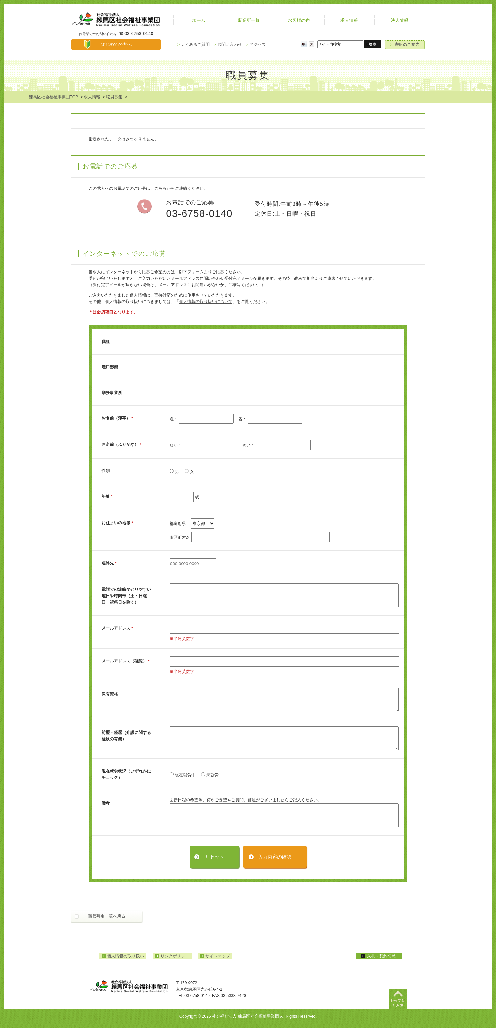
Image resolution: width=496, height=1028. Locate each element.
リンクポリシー (174, 956)
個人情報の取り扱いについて (205, 301)
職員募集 (114, 97)
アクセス (256, 44)
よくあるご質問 (193, 44)
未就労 (210, 775)
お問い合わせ (228, 44)
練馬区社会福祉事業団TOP (53, 97)
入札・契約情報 (381, 956)
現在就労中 (182, 775)
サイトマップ (217, 956)
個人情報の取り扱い (125, 956)
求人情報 (92, 97)
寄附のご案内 (404, 44)
